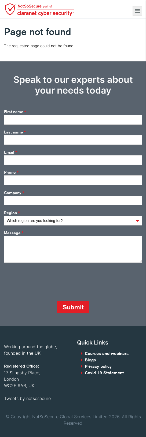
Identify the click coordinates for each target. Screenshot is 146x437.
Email (10, 152)
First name (15, 112)
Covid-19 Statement (104, 372)
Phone (11, 173)
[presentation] (45, 281)
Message (13, 233)
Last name (15, 132)
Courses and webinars (107, 353)
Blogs (90, 359)
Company (14, 193)
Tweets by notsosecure (27, 398)
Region (12, 213)
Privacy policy (98, 366)
